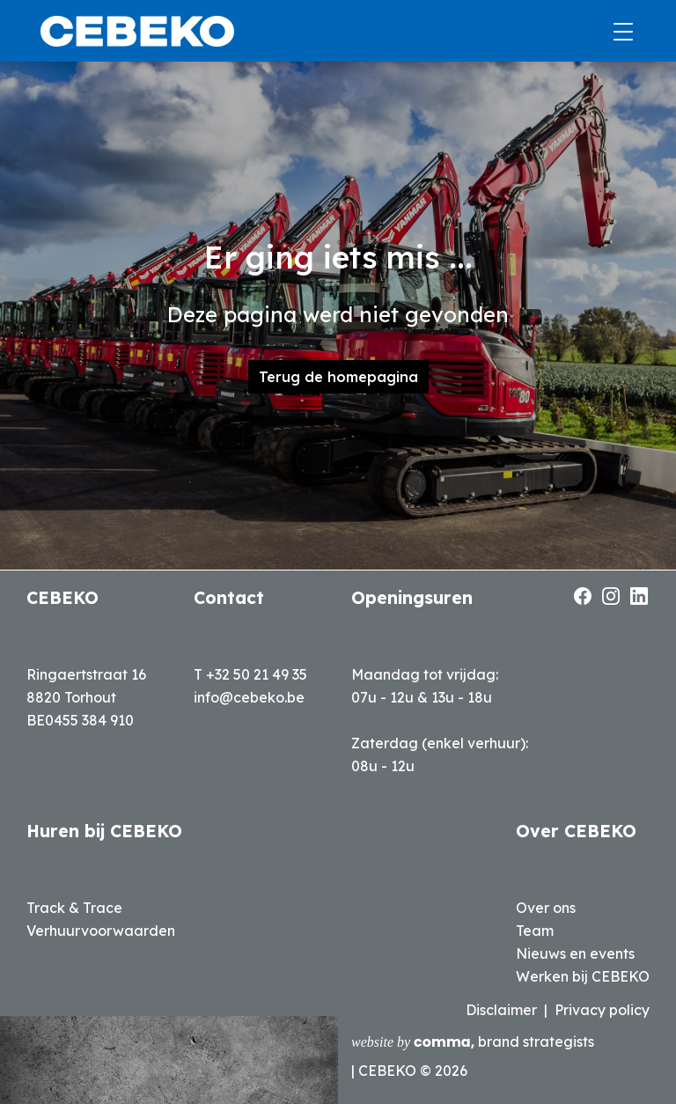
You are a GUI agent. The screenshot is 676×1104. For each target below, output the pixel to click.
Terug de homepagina (338, 377)
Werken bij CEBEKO (583, 976)
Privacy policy (602, 1010)
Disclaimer (501, 1010)
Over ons (546, 907)
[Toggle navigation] (617, 31)
